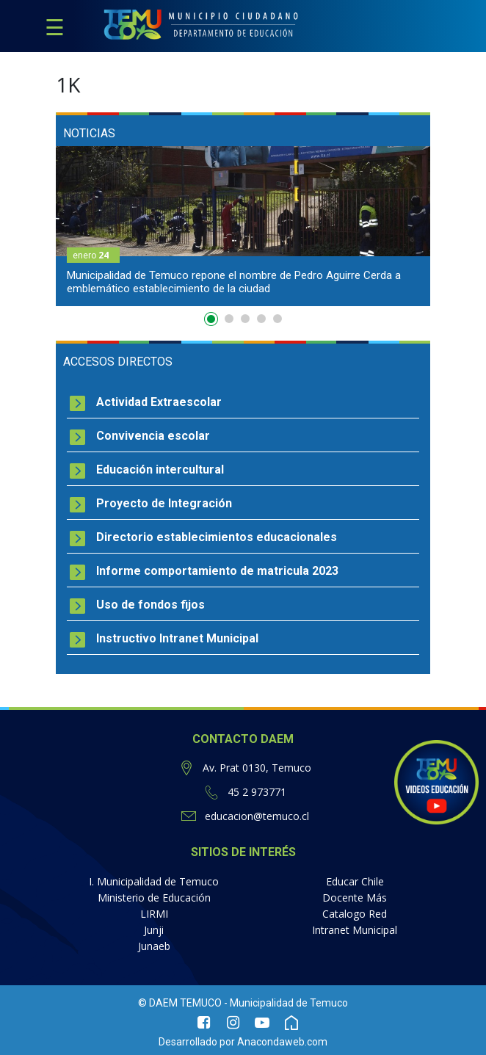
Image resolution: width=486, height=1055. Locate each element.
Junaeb (154, 946)
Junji (154, 930)
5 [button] (277, 318)
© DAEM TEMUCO (180, 1003)
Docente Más (354, 897)
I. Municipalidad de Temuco (154, 881)
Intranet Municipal (354, 930)
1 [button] (212, 321)
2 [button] (229, 318)
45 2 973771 (257, 792)
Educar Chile (355, 881)
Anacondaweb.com (282, 1042)
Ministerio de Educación (154, 897)
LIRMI (154, 914)
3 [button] (245, 318)
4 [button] (261, 318)
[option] (243, 226)
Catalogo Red (354, 914)
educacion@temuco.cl (257, 816)
